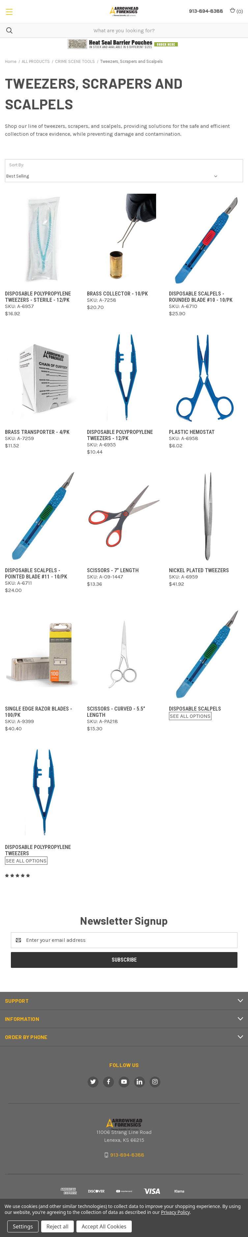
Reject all (57, 1226)
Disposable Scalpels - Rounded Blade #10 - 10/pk (201, 297)
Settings (23, 1226)
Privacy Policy (175, 1212)
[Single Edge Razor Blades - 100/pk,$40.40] (42, 654)
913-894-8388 (127, 1155)
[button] (124, 44)
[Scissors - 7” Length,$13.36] (124, 516)
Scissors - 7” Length (113, 570)
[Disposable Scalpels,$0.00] (206, 654)
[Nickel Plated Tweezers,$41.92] (206, 516)
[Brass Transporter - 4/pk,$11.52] (42, 378)
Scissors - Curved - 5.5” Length (116, 712)
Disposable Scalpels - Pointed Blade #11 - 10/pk (36, 573)
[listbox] (113, 176)
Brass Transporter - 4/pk (37, 432)
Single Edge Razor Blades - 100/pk (38, 712)
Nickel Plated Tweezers (199, 570)
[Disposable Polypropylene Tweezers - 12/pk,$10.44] (124, 378)
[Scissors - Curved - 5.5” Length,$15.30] (124, 654)
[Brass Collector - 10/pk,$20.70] (124, 239)
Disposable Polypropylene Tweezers (38, 850)
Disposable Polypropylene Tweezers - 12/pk (120, 435)
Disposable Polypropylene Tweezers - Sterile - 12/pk (38, 297)
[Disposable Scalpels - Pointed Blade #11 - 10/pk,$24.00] (42, 516)
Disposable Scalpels (195, 709)
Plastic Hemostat (192, 432)
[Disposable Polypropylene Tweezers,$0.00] (42, 793)
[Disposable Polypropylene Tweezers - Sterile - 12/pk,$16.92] (42, 239)
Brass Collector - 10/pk (117, 294)
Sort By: (16, 164)
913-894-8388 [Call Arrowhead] (206, 11)
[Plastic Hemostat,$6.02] (206, 378)
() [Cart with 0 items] (236, 11)
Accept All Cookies (104, 1226)
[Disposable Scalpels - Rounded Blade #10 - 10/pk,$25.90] (206, 239)
